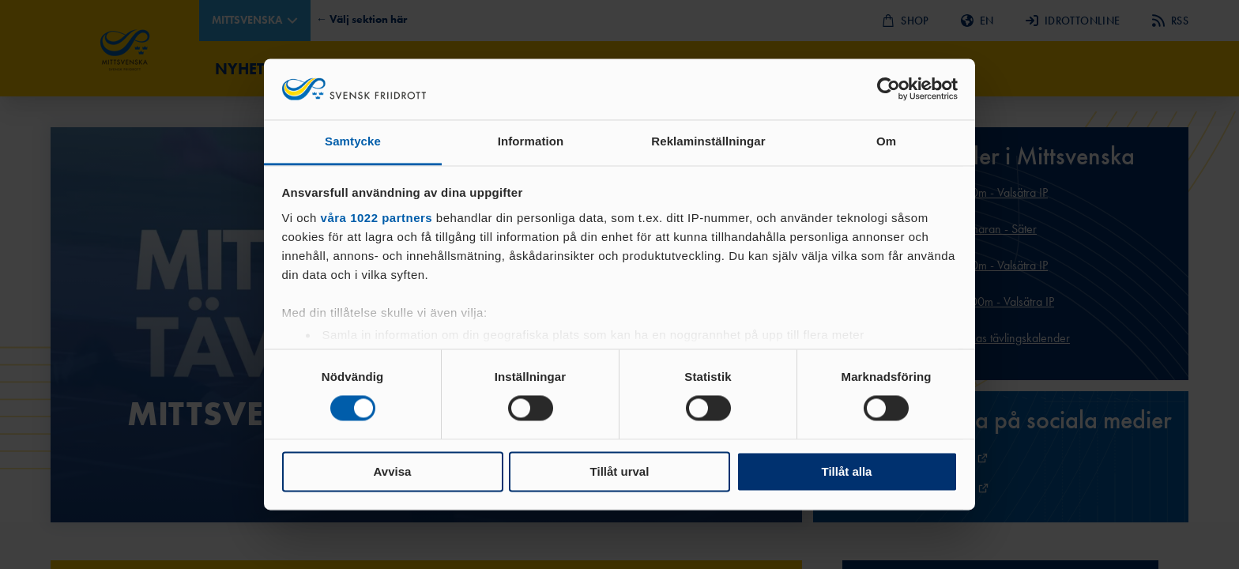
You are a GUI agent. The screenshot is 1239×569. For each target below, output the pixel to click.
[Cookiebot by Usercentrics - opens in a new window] (888, 89)
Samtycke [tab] (353, 141)
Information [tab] (531, 141)
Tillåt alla (847, 471)
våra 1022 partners (377, 217)
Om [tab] (886, 141)
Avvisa (393, 471)
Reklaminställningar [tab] (708, 141)
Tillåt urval (620, 471)
